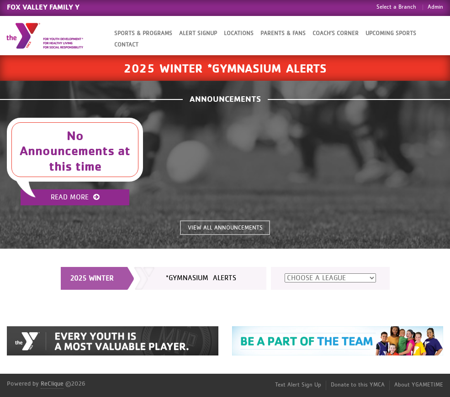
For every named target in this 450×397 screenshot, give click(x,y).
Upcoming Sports (390, 34)
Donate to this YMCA (358, 385)
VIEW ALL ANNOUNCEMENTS (225, 228)
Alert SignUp (198, 34)
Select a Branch (396, 7)
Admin (435, 7)
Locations (239, 34)
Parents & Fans (283, 34)
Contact (126, 45)
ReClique (52, 384)
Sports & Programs (143, 34)
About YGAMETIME (418, 385)
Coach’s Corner (335, 34)
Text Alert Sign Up (298, 385)
